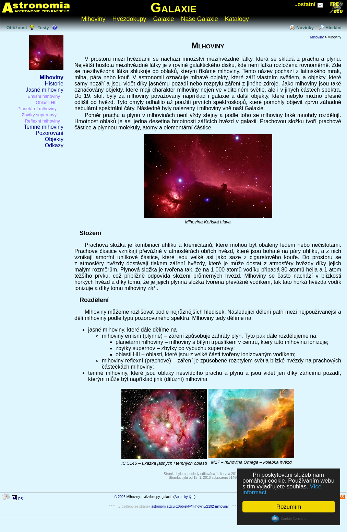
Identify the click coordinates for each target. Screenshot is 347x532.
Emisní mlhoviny (43, 96)
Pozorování (49, 133)
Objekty (54, 139)
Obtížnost (17, 27)
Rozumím (288, 507)
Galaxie (173, 7)
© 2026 (120, 497)
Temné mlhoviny (43, 127)
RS (20, 499)
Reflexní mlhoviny (42, 121)
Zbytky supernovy (39, 114)
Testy (43, 27)
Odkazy (54, 145)
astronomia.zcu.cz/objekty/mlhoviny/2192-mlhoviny (190, 506)
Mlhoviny (93, 18)
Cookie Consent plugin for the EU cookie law (289, 518)
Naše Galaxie (199, 18)
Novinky (305, 27)
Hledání (333, 27)
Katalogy (237, 18)
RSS (340, 497)
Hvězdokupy (129, 18)
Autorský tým (184, 497)
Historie (54, 83)
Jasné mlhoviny (44, 90)
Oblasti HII (46, 102)
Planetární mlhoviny (37, 108)
